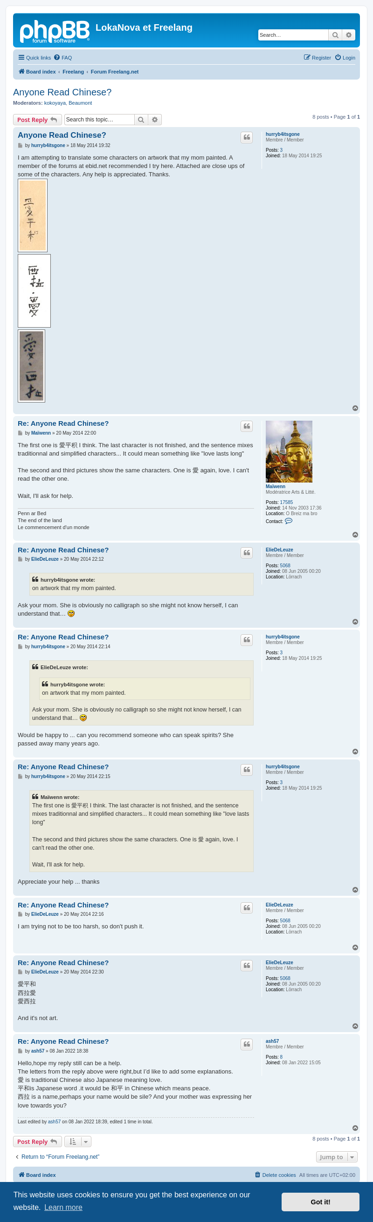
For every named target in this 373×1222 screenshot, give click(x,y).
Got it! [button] (321, 1202)
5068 (285, 565)
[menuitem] (62, 57)
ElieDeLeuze (279, 549)
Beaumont (80, 103)
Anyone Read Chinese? (62, 92)
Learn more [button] (63, 1207)
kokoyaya (55, 103)
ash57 (272, 1041)
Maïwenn (275, 486)
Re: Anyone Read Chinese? (63, 423)
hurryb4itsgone (283, 134)
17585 (286, 502)
